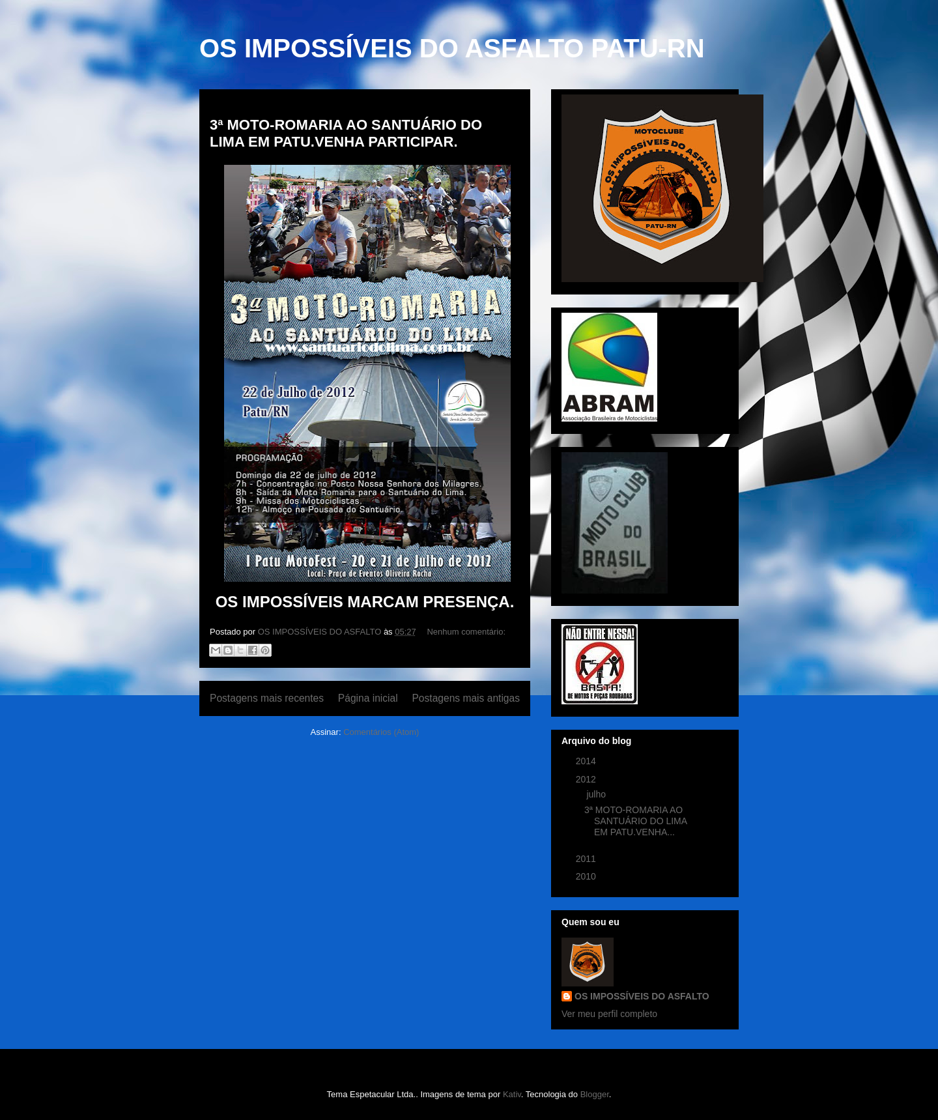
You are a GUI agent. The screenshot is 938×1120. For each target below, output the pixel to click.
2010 (587, 876)
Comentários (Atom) (381, 732)
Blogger (594, 1094)
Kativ (512, 1094)
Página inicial (368, 698)
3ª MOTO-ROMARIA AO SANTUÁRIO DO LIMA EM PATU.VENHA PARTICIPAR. (346, 133)
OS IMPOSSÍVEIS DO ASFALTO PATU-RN (452, 48)
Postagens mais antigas (466, 698)
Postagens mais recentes (267, 698)
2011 (587, 859)
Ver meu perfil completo (609, 1014)
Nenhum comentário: (466, 632)
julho (597, 794)
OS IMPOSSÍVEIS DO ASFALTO (642, 996)
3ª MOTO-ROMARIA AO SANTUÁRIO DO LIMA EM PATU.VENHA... (635, 821)
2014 (587, 761)
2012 (587, 779)
